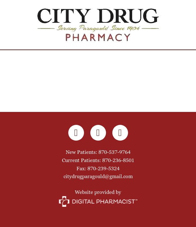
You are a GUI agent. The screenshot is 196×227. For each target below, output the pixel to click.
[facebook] (76, 133)
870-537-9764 (114, 152)
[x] (120, 133)
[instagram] (98, 133)
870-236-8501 (118, 160)
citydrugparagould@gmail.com (98, 176)
